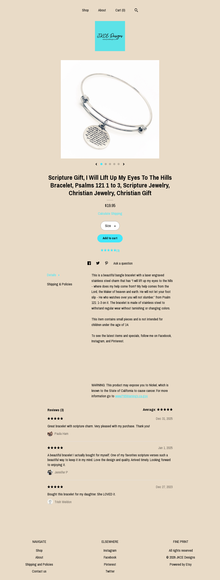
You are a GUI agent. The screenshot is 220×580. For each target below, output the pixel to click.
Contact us (39, 571)
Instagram (110, 550)
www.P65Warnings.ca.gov (131, 396)
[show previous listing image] (96, 164)
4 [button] (114, 164)
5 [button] (119, 164)
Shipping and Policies (39, 564)
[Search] (136, 10)
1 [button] (101, 164)
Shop (85, 10)
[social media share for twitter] (98, 263)
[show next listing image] (124, 164)
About (102, 10)
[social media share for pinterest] (107, 263)
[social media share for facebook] (89, 263)
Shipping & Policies (59, 284)
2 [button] (106, 164)
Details (53, 274)
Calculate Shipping (110, 213)
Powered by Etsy (181, 564)
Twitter (110, 571)
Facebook (110, 557)
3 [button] (110, 164)
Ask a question (123, 263)
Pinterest (110, 564)
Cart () (120, 10)
